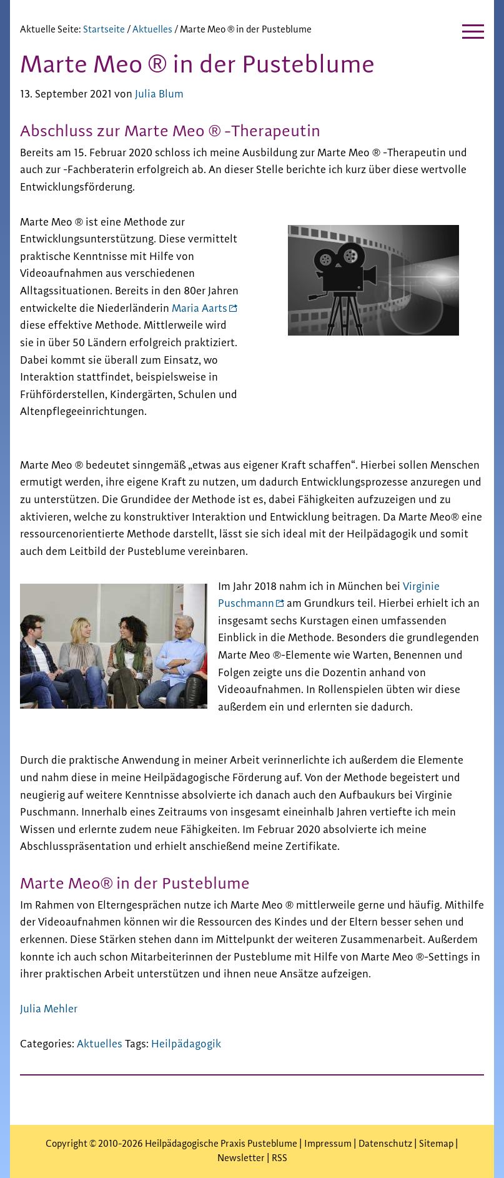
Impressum (328, 1144)
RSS (279, 1158)
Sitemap (436, 1144)
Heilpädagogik (186, 1044)
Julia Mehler (48, 1009)
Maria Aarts (199, 309)
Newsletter (241, 1158)
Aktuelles (99, 1044)
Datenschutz (385, 1144)
